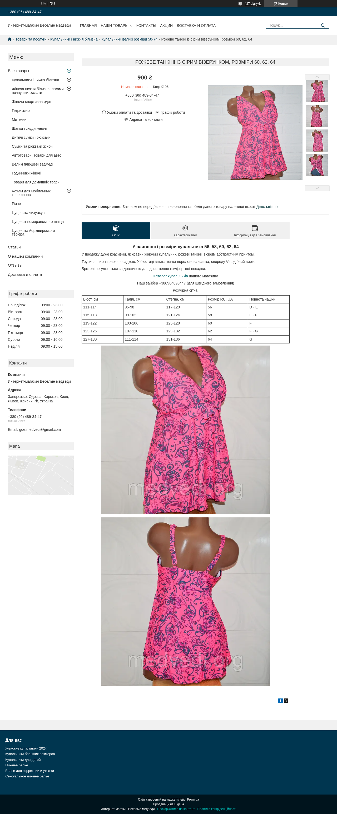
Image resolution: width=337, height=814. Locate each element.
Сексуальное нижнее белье (27, 776)
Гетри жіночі (22, 110)
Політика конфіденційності (216, 809)
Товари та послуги (30, 39)
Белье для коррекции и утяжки (29, 771)
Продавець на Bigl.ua (168, 804)
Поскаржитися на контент (176, 809)
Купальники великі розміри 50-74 (129, 39)
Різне (16, 204)
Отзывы (15, 265)
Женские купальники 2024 (26, 748)
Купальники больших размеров (30, 754)
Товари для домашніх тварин (37, 182)
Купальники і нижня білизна (74, 39)
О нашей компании (25, 256)
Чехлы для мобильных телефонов (31, 193)
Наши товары (114, 25)
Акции (166, 25)
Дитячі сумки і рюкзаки (31, 137)
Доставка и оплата (196, 25)
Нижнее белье (16, 765)
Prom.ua (193, 799)
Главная (88, 25)
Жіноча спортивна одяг (31, 101)
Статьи (14, 247)
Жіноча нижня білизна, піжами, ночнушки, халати (38, 91)
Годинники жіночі (26, 173)
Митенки (19, 119)
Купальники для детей (23, 760)
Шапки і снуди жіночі (29, 128)
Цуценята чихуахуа (28, 213)
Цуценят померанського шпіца (38, 221)
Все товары (18, 70)
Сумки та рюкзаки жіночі (32, 146)
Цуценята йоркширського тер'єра (33, 232)
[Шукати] (323, 25)
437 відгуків (253, 4)
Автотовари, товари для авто (36, 155)
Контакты (146, 25)
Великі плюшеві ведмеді (32, 164)
